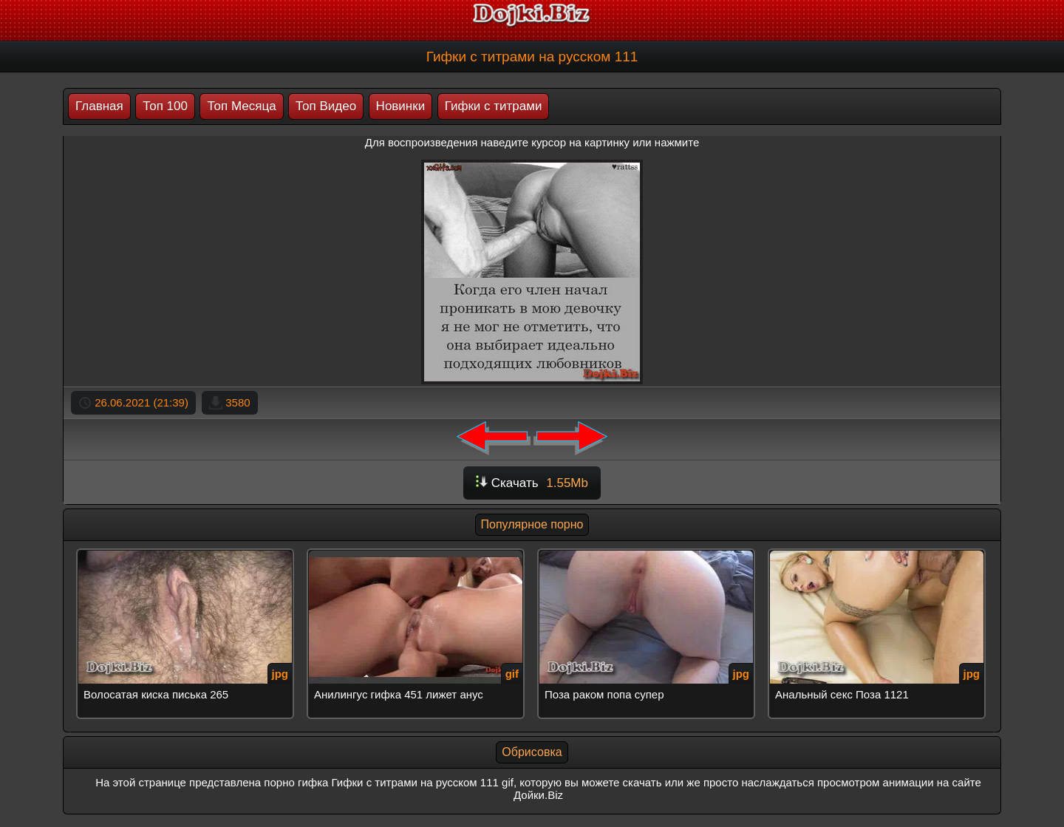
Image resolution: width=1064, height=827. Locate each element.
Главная (99, 106)
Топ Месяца (241, 106)
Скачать (532, 483)
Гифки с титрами (493, 106)
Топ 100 (165, 106)
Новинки (401, 106)
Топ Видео (326, 106)
